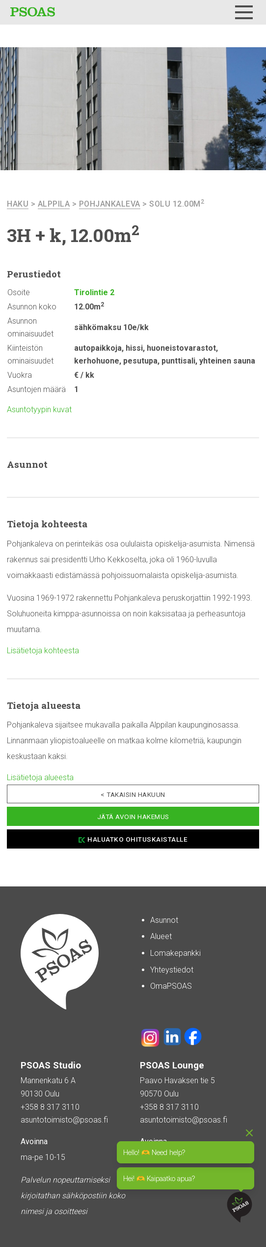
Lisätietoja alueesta (40, 777)
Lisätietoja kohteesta (43, 650)
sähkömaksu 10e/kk (111, 327)
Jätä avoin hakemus (133, 817)
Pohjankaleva (109, 204)
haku (17, 204)
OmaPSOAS (171, 986)
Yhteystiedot (171, 969)
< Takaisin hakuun (133, 794)
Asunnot (164, 920)
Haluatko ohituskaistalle (137, 839)
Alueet (161, 936)
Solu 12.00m (176, 204)
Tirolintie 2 (94, 292)
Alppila (54, 204)
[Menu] (244, 12)
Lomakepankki (175, 953)
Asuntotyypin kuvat (39, 409)
